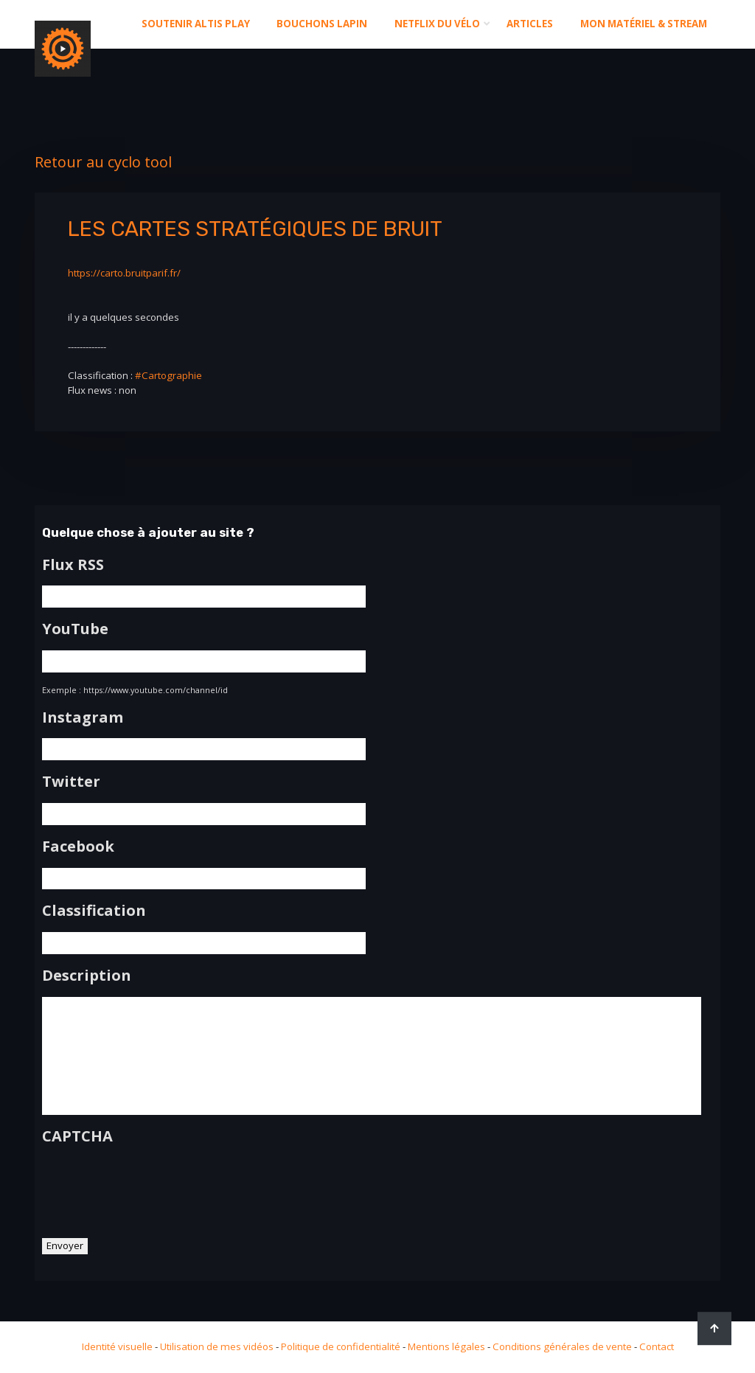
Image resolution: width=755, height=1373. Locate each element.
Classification (94, 910)
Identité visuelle (117, 1346)
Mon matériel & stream (643, 23)
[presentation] (154, 1185)
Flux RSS (73, 564)
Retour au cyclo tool (103, 162)
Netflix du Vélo (437, 23)
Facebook (78, 846)
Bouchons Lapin (321, 23)
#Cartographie (168, 375)
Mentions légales (446, 1346)
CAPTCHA (77, 1136)
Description (86, 975)
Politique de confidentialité (340, 1346)
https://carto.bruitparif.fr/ (124, 272)
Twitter (71, 781)
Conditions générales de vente (562, 1346)
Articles (530, 23)
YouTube (75, 629)
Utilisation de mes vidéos (217, 1346)
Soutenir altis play (196, 23)
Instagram (82, 717)
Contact (656, 1346)
